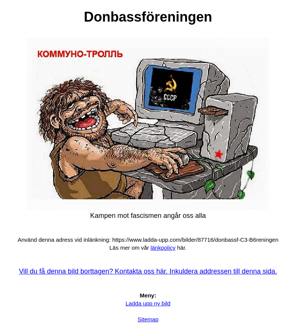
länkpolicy (163, 247)
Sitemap (147, 319)
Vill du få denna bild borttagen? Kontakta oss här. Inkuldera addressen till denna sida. (148, 271)
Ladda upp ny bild (148, 303)
